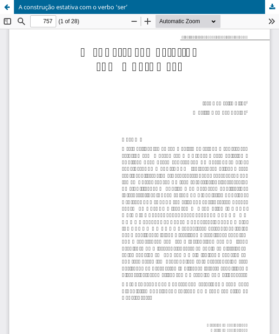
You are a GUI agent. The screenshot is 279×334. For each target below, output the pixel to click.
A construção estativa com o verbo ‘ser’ (73, 7)
